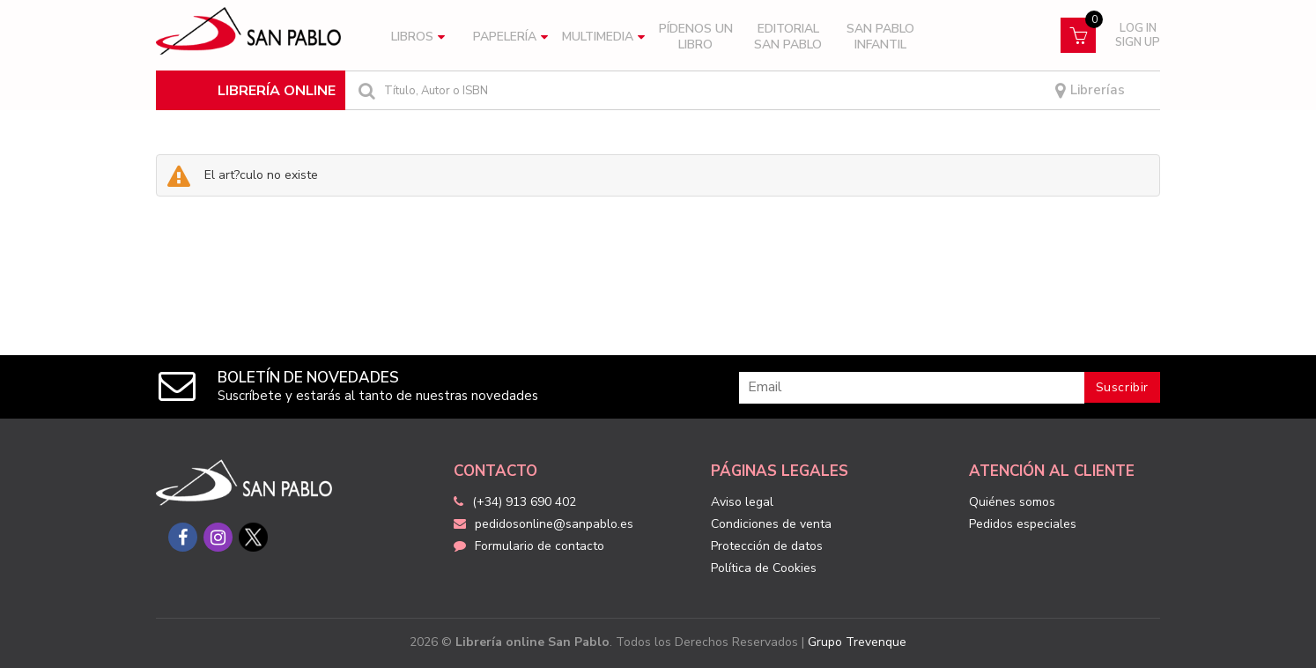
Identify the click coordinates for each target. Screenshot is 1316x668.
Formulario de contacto (529, 546)
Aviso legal (742, 502)
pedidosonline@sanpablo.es (543, 524)
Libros (418, 36)
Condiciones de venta (771, 524)
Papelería (510, 36)
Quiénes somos (1012, 502)
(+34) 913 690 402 (524, 502)
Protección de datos (767, 546)
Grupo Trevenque (857, 642)
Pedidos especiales (1022, 524)
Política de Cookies (764, 568)
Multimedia (603, 36)
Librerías (1090, 91)
